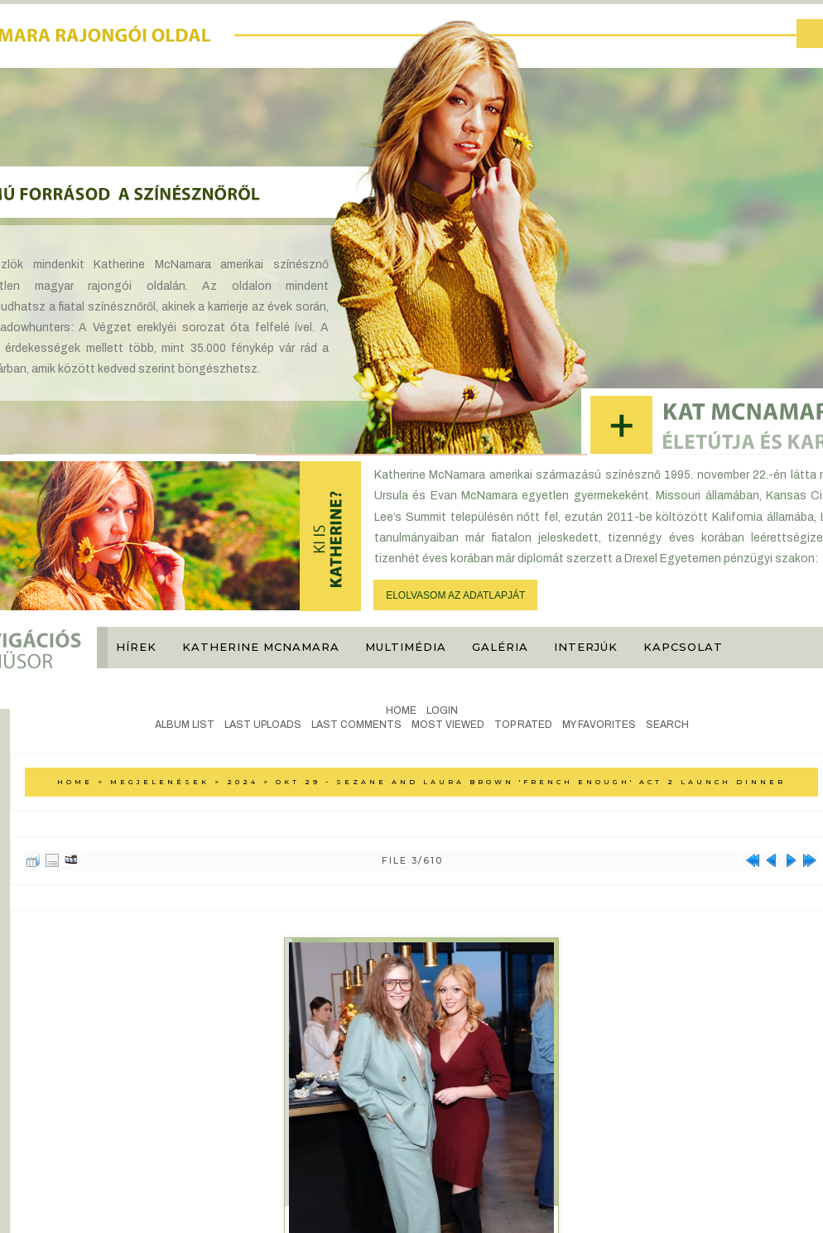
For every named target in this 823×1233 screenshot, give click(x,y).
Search (667, 724)
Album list (184, 724)
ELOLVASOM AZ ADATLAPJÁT (455, 595)
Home (401, 710)
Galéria (500, 646)
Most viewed (448, 724)
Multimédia (405, 646)
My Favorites (599, 724)
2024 (242, 782)
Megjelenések (159, 782)
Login (442, 710)
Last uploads (262, 724)
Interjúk (586, 646)
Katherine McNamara (260, 646)
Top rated (523, 724)
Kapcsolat (683, 646)
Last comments (356, 724)
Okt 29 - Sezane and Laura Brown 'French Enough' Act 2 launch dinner (531, 782)
